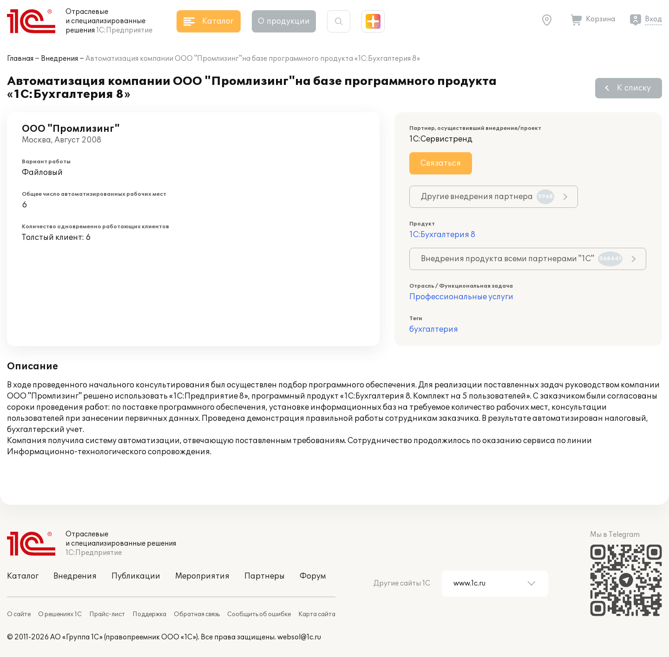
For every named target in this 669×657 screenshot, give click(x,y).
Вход (653, 19)
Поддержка (149, 614)
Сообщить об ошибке (259, 614)
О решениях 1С (60, 614)
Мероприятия (202, 576)
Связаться (440, 163)
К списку (634, 88)
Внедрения (59, 59)
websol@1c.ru (299, 637)
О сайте (19, 614)
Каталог (23, 576)
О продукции (284, 21)
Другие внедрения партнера (487, 196)
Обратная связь (197, 614)
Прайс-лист (107, 614)
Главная (20, 59)
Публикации (136, 576)
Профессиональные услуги (461, 297)
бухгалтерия (433, 329)
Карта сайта (316, 614)
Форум (313, 576)
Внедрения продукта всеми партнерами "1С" (522, 258)
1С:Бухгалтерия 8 (442, 234)
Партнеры (264, 576)
